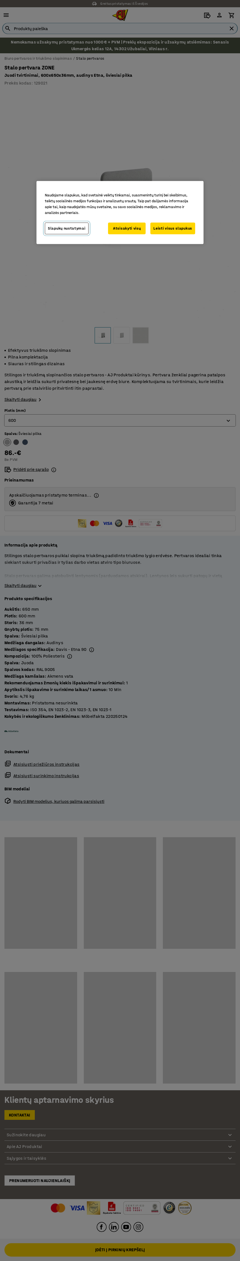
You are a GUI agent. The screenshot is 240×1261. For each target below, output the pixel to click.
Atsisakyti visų (127, 228)
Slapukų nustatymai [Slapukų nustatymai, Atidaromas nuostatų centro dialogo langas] (66, 228)
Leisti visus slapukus (172, 228)
